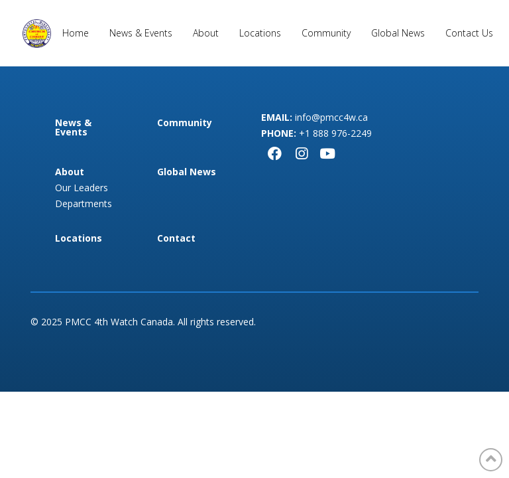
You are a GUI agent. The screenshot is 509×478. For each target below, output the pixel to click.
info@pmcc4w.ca (331, 117)
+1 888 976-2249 (335, 133)
